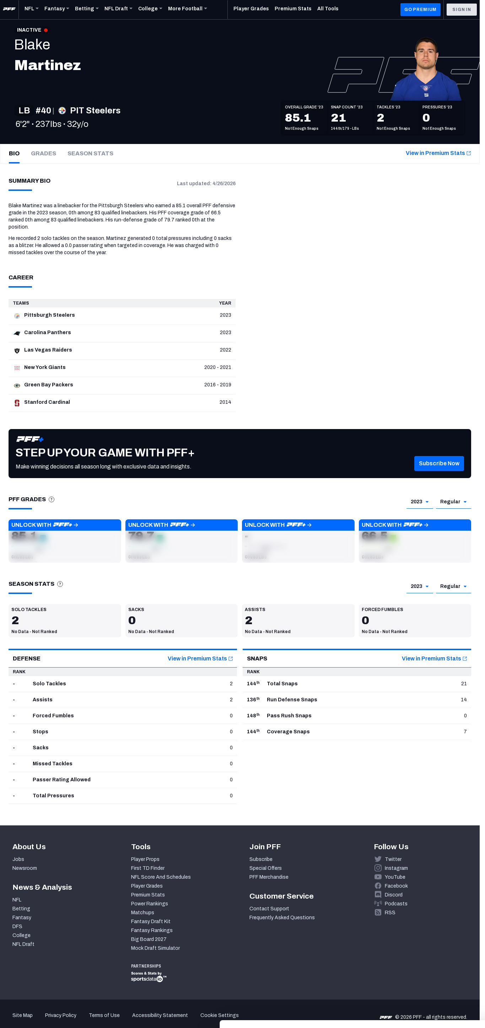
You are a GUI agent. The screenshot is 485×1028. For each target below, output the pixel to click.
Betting (21, 908)
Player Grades (147, 886)
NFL (16, 900)
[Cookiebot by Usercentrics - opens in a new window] (46, 1014)
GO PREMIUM (420, 9)
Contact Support (269, 908)
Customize (426, 984)
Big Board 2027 (149, 939)
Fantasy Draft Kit (151, 921)
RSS (390, 912)
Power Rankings (149, 903)
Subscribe (261, 859)
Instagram (396, 868)
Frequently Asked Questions (282, 917)
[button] (65, 541)
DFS (17, 926)
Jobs (18, 859)
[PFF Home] (9, 9)
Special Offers (265, 868)
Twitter (393, 859)
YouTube (395, 877)
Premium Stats (148, 895)
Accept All (426, 963)
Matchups (142, 912)
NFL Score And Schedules (161, 877)
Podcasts (396, 903)
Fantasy (21, 917)
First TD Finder (148, 868)
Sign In (461, 9)
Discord (394, 895)
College (21, 935)
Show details (109, 1014)
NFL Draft (23, 944)
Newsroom (24, 868)
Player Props (145, 859)
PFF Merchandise (269, 877)
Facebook (396, 886)
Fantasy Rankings (152, 930)
